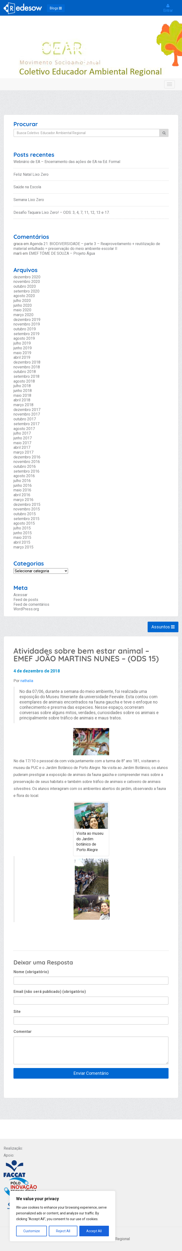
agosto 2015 (24, 523)
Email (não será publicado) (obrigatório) (49, 991)
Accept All (94, 1231)
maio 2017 (22, 443)
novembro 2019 (26, 324)
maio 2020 (22, 310)
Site (17, 1011)
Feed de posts (25, 599)
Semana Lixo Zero (28, 199)
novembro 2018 (26, 367)
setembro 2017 (26, 424)
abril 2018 (21, 400)
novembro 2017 (26, 414)
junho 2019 (22, 348)
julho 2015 (22, 528)
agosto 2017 (24, 428)
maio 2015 (22, 537)
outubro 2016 (24, 466)
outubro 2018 (24, 371)
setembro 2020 (26, 291)
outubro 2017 (24, 419)
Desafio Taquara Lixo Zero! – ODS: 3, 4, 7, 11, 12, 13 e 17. (61, 212)
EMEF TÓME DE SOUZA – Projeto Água (62, 253)
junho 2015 (22, 533)
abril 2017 (21, 447)
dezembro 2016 (26, 457)
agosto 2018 (24, 381)
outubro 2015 (24, 514)
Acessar (20, 595)
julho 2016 (22, 480)
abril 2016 (21, 495)
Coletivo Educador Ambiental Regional (92, 53)
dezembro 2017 (26, 409)
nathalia (26, 680)
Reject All (63, 1231)
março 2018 (23, 405)
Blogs (56, 8)
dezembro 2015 (26, 504)
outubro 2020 (24, 286)
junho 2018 (22, 390)
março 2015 (23, 547)
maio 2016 (22, 490)
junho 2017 (22, 438)
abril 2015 (21, 542)
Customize (31, 1231)
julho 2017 (22, 433)
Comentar (22, 1031)
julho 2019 (22, 343)
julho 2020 (22, 300)
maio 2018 (22, 395)
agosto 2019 (24, 338)
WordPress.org (26, 609)
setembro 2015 (26, 518)
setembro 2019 (26, 334)
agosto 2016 (24, 476)
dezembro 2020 (26, 277)
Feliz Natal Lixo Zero (31, 174)
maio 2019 (22, 353)
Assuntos (163, 626)
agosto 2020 (24, 295)
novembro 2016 (26, 461)
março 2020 (23, 315)
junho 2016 (22, 485)
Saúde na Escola (27, 187)
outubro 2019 (24, 329)
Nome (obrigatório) (31, 972)
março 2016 (23, 499)
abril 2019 (21, 357)
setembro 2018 (26, 376)
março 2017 (23, 452)
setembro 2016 (26, 471)
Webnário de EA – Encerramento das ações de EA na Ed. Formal (66, 161)
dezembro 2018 (26, 362)
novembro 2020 (26, 281)
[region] (62, 1216)
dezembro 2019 (26, 319)
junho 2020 (22, 305)
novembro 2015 (26, 509)
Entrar (168, 8)
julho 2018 (22, 386)
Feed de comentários (31, 604)
